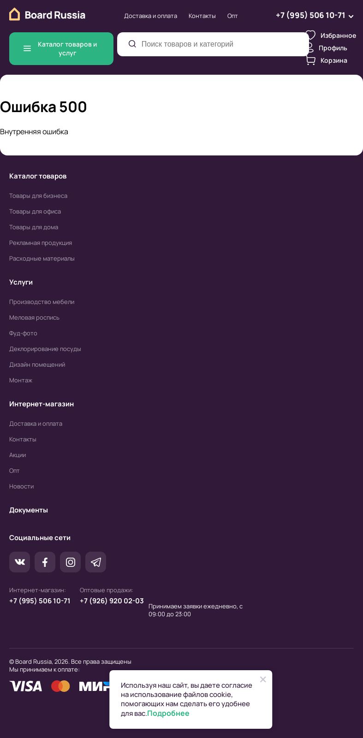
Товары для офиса (35, 211)
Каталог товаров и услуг (60, 48)
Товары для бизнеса (38, 195)
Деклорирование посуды (45, 349)
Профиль (326, 47)
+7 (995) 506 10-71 (40, 601)
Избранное (330, 35)
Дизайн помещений (37, 364)
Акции (17, 455)
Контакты (202, 16)
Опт (232, 16)
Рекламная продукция (40, 242)
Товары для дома (33, 227)
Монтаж (20, 380)
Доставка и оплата (150, 16)
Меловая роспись (34, 317)
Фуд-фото (23, 333)
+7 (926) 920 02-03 (112, 601)
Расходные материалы (42, 258)
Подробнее (168, 713)
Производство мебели (41, 302)
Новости (21, 486)
